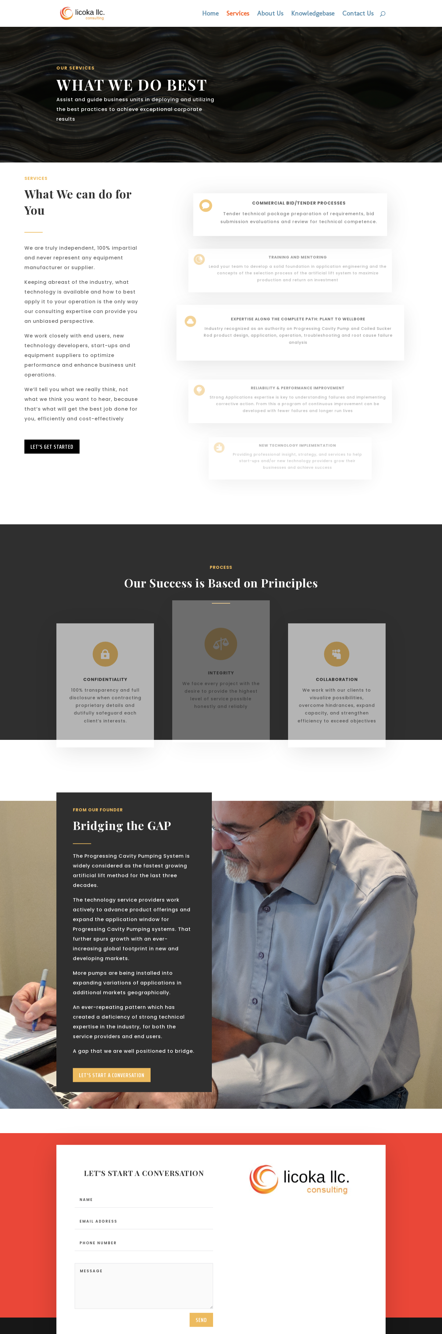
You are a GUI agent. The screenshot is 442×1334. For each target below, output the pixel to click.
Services (237, 14)
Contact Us (357, 14)
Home (210, 14)
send (201, 1325)
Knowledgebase (312, 14)
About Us (270, 14)
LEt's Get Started (51, 446)
